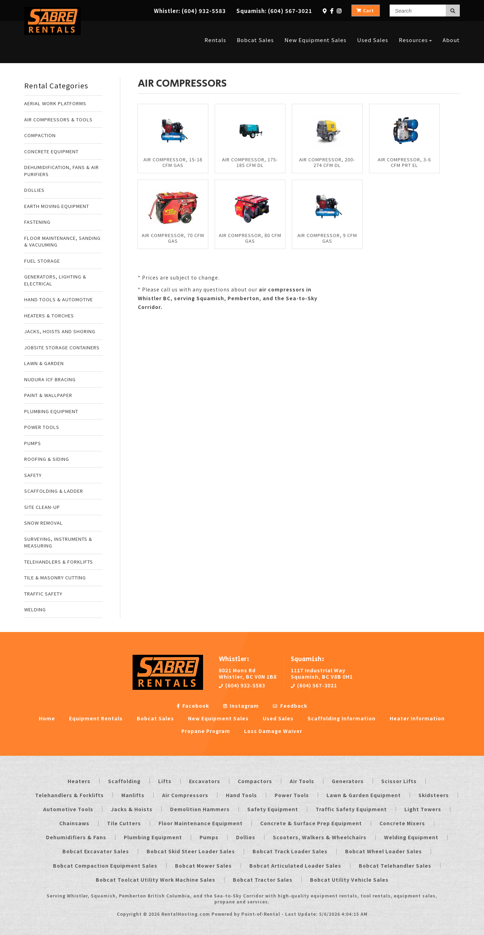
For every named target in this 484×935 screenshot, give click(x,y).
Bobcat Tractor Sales (263, 879)
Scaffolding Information (342, 718)
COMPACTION (40, 135)
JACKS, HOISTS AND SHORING (59, 331)
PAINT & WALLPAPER (48, 395)
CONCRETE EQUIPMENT (51, 151)
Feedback (290, 705)
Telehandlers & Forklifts (69, 795)
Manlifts (132, 795)
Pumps (209, 837)
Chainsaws (74, 823)
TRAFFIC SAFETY (43, 593)
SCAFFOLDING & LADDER (53, 490)
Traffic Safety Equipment (351, 809)
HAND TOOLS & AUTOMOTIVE (58, 299)
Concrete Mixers (402, 823)
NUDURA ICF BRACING (50, 379)
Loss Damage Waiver (273, 730)
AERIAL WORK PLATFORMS (55, 103)
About (451, 29)
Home (47, 718)
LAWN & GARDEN (44, 363)
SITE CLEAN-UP (42, 507)
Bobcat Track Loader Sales (290, 851)
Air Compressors (185, 795)
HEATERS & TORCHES (49, 315)
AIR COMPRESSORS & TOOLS (58, 119)
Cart (365, 10)
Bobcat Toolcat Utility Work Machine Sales (155, 879)
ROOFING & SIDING (46, 459)
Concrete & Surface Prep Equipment (311, 823)
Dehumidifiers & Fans (76, 837)
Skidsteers (433, 795)
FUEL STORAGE (42, 260)
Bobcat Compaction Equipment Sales (105, 865)
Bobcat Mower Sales (203, 865)
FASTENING (37, 221)
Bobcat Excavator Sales (95, 851)
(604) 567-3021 (314, 685)
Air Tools (302, 781)
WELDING (35, 609)
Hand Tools (241, 795)
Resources (415, 29)
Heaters (79, 781)
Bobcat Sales (255, 29)
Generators (348, 781)
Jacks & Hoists (132, 809)
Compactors (255, 781)
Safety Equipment (272, 809)
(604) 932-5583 (242, 685)
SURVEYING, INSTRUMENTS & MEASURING (58, 542)
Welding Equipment (411, 837)
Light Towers (422, 809)
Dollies (245, 837)
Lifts (165, 781)
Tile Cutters (124, 823)
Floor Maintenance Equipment (201, 823)
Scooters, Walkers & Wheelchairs (320, 837)
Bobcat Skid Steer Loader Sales (191, 851)
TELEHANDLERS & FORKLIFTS (58, 561)
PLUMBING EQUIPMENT (51, 411)
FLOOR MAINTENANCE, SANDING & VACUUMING (62, 241)
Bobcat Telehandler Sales (395, 865)
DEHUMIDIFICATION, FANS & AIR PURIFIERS (61, 170)
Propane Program (205, 730)
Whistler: (190, 10)
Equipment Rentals (96, 718)
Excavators (204, 781)
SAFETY (33, 475)
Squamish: (274, 10)
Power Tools (292, 795)
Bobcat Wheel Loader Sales (383, 851)
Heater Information (417, 718)
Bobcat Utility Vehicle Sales (349, 879)
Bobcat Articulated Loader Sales (295, 865)
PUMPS (32, 443)
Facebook (193, 705)
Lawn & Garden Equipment (364, 795)
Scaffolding (124, 781)
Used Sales (372, 29)
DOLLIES (34, 190)
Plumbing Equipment (153, 837)
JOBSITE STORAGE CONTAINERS (62, 347)
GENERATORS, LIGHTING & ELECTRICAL (55, 280)
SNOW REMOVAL (43, 522)
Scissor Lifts (399, 781)
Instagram (241, 705)
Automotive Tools (68, 809)
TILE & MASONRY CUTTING (55, 577)
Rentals (215, 29)
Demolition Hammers (200, 809)
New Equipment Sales (315, 29)
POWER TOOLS (41, 427)
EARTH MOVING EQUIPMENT (56, 206)
